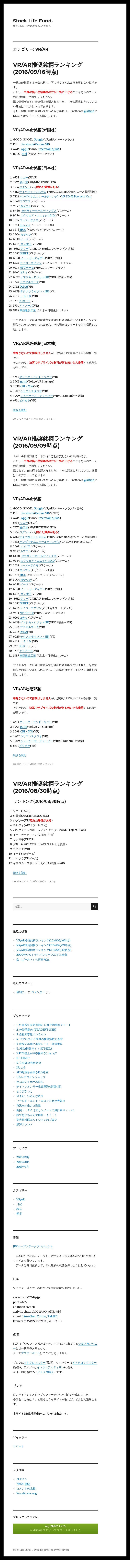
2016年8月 (22, 1162)
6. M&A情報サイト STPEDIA (34, 1048)
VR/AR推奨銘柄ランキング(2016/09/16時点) (43, 940)
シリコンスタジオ (31, 391)
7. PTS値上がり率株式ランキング (36, 1053)
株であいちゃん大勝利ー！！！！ (36, 1115)
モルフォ (24, 225)
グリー (24, 248)
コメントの (26, 1488)
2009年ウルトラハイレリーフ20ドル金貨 (41, 954)
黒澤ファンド (24, 1124)
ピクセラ (24, 400)
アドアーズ (26, 305)
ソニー (23, 177)
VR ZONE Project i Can (76, 196)
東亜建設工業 (28, 310)
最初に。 (21, 992)
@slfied (89, 111)
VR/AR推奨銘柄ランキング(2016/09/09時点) (43, 945)
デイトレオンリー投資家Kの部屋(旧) (38, 1086)
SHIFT (24, 253)
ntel (24, 153)
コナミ (23, 272)
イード (24, 239)
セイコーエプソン (31, 263)
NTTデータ (27, 267)
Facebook (27, 144)
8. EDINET (23, 1058)
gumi (23, 381)
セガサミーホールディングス (39, 210)
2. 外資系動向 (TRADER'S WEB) (36, 1029)
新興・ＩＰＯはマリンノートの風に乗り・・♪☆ (45, 1110)
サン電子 (25, 244)
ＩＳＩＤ (25, 296)
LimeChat (29, 1316)
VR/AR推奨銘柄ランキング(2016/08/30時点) (43, 950)
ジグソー (24, 187)
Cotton (41, 1316)
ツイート (18, 1446)
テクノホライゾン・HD (34, 291)
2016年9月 (22, 1157)
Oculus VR (42, 144)
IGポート (24, 301)
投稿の (23, 1484)
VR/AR (34, 418)
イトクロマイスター (84, 1362)
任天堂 (23, 182)
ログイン (21, 1479)
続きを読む (20, 410)
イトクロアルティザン (50, 1367)
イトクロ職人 (45, 1372)
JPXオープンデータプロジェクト (33, 1246)
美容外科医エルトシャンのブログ (36, 1119)
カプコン (25, 206)
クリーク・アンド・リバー (35, 376)
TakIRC (52, 1316)
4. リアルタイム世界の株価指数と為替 (39, 1039)
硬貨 (19, 1213)
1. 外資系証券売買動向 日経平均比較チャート (43, 1024)
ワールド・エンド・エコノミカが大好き (40, 1100)
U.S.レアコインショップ (31, 1077)
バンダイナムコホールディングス (39, 196)
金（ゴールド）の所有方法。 (34, 959)
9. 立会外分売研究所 (28, 1062)
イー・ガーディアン (32, 258)
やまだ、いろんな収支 (30, 1096)
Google (38, 139)
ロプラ (26, 201)
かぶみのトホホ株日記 (30, 1081)
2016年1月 (22, 1166)
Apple (25, 149)
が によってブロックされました (55, 1528)
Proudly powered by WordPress (51, 1549)
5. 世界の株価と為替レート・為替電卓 (39, 1043)
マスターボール (30, 1353)
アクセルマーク (29, 282)
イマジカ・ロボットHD (34, 277)
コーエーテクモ (29, 220)
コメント (50, 418)
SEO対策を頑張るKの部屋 (32, 1072)
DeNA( (24, 286)
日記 (19, 1204)
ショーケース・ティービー (36, 395)
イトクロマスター (35, 1362)
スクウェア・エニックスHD (37, 215)
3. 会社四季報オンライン (31, 1034)
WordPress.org (26, 1493)
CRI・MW (26, 386)
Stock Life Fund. (33, 21)
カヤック (25, 234)
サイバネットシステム (32, 191)
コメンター (38, 992)
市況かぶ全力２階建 (28, 1105)
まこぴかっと (24, 1091)
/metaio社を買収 (49, 149)
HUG (22, 229)
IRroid (20, 1067)
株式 (41, 418)
